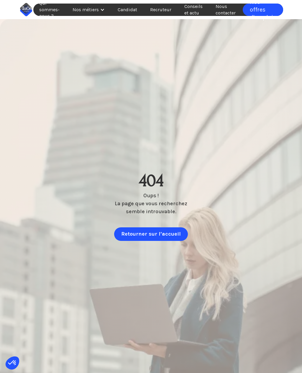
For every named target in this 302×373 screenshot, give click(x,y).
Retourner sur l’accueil (151, 234)
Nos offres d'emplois (263, 10)
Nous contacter (226, 10)
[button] (89, 9)
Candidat (127, 9)
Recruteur (160, 9)
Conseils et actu (193, 10)
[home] (26, 9)
